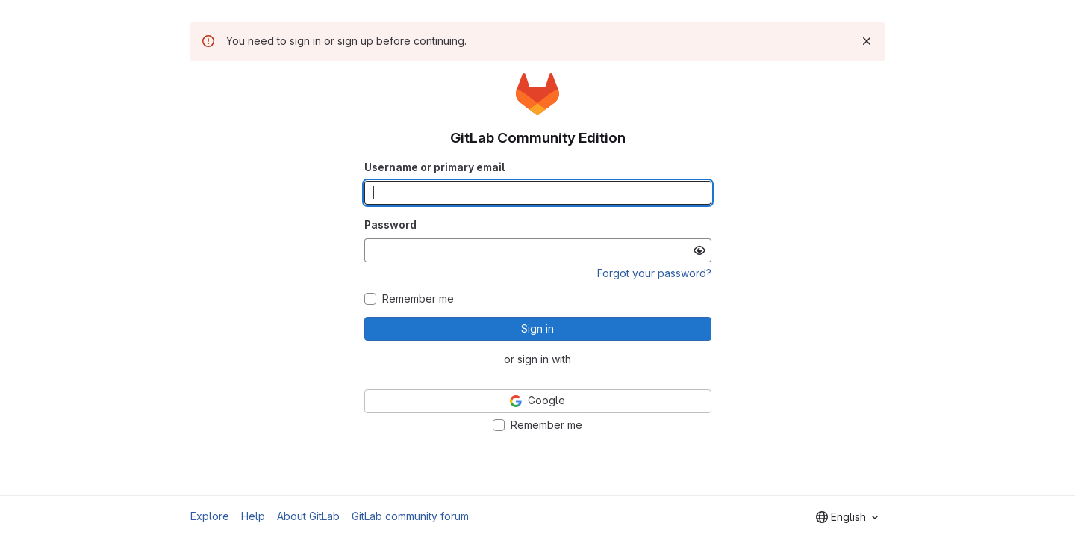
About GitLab (308, 516)
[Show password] (699, 250)
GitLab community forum (410, 516)
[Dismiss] (867, 41)
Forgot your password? (654, 273)
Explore (209, 516)
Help (253, 516)
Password (390, 224)
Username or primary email (434, 167)
